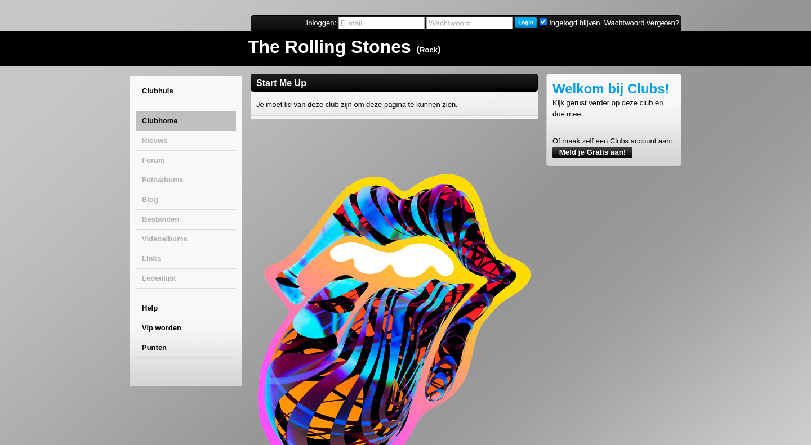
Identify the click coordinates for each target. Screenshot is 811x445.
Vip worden (161, 327)
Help (150, 308)
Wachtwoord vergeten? (641, 23)
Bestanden (160, 219)
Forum (153, 160)
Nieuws (155, 140)
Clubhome (160, 120)
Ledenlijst (159, 278)
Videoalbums (165, 239)
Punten (154, 347)
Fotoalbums (163, 180)
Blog (150, 199)
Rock (429, 50)
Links (151, 258)
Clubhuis (157, 91)
